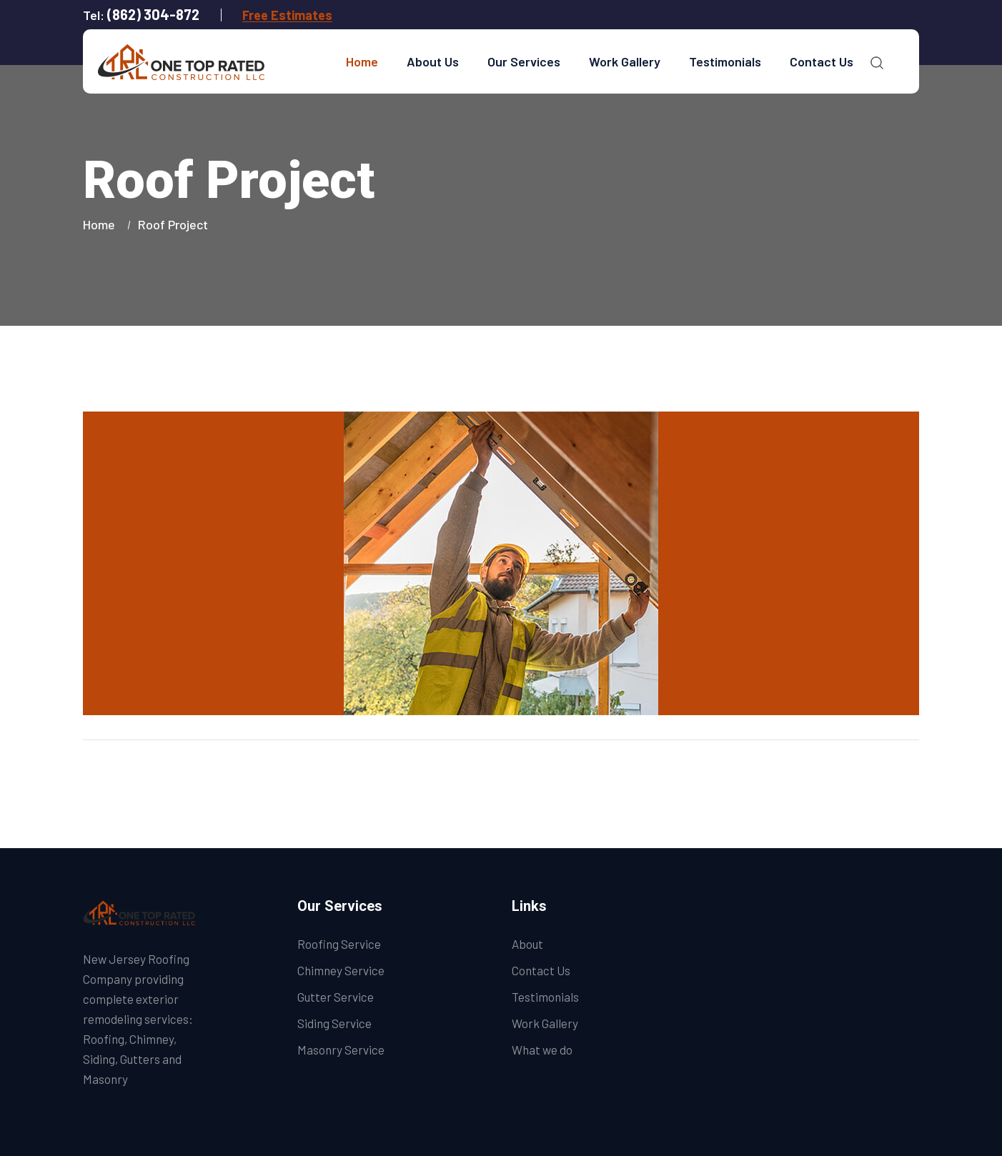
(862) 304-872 (153, 14)
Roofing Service (339, 944)
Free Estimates (287, 15)
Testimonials (725, 61)
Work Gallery (624, 61)
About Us (433, 61)
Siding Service (334, 1023)
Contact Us (821, 61)
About (527, 944)
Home (362, 61)
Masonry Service (341, 1049)
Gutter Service (335, 997)
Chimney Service (341, 970)
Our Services (523, 61)
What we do (542, 1049)
